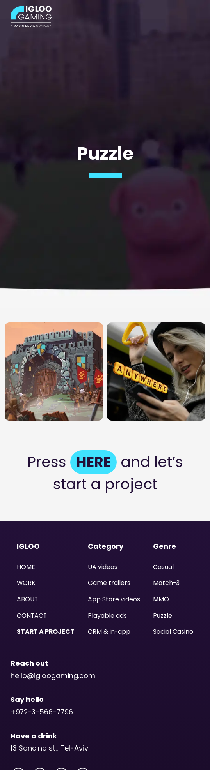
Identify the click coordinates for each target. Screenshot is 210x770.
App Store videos (114, 599)
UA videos (102, 566)
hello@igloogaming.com (53, 675)
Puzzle (162, 615)
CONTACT (32, 615)
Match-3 (166, 582)
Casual (163, 566)
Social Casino (173, 631)
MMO (161, 599)
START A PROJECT (46, 631)
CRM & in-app (109, 631)
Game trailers (109, 582)
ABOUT (27, 599)
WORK (26, 582)
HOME (26, 566)
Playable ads (107, 615)
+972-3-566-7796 (43, 712)
